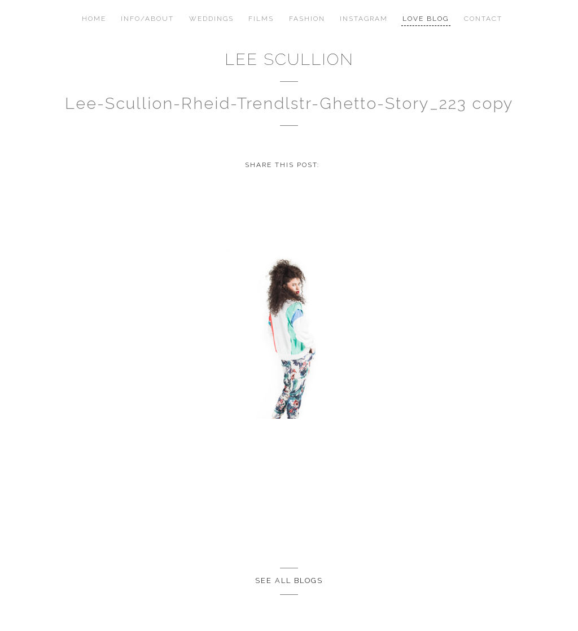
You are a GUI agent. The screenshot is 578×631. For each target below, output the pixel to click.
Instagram (364, 19)
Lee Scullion (289, 59)
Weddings (211, 19)
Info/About (147, 19)
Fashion (307, 19)
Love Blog (425, 19)
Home (94, 19)
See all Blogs (289, 580)
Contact (483, 19)
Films (261, 19)
